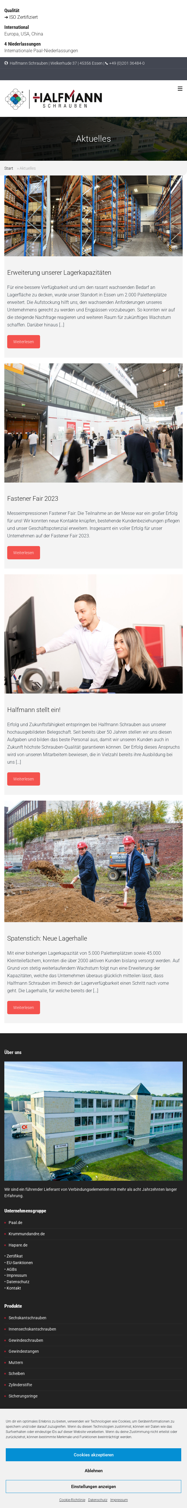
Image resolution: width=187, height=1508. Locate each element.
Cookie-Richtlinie (72, 1500)
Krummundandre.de (27, 1234)
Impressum (119, 1500)
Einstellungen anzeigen (93, 1486)
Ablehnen (94, 1470)
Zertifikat (15, 1256)
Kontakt (14, 1288)
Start (8, 168)
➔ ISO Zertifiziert (21, 17)
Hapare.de (18, 1245)
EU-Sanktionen (20, 1262)
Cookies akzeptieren (94, 1454)
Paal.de (15, 1222)
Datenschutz (97, 1500)
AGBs (12, 1269)
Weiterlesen (23, 341)
